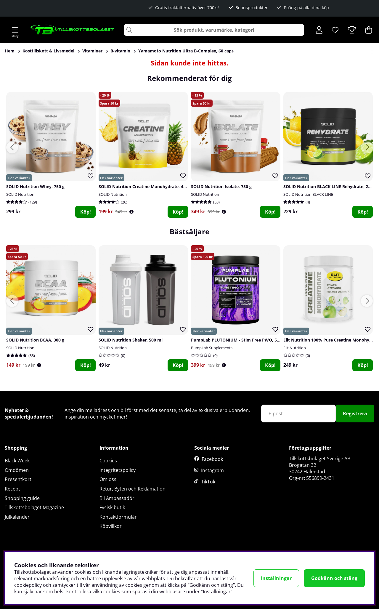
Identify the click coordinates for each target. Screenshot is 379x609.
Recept (12, 488)
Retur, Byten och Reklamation (132, 488)
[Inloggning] (319, 30)
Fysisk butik (112, 507)
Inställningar (276, 578)
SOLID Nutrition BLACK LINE (308, 194)
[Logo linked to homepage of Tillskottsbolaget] (72, 30)
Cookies (108, 460)
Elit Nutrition (294, 347)
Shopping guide (22, 498)
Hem (10, 51)
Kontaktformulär (118, 517)
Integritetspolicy (117, 470)
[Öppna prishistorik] (131, 211)
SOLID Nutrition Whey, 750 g (35, 186)
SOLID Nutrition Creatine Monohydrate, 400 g (145, 186)
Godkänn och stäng (334, 578)
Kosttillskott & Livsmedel (48, 51)
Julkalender (17, 517)
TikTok (208, 481)
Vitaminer (92, 51)
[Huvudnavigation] (15, 30)
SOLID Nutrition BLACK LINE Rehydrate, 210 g (329, 186)
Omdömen (17, 470)
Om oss (107, 479)
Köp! (85, 212)
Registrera (355, 413)
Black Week (17, 460)
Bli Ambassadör (116, 498)
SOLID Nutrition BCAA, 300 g (35, 340)
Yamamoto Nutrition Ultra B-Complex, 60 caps (186, 51)
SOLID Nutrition (20, 194)
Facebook (212, 459)
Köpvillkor (110, 526)
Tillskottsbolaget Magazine (34, 507)
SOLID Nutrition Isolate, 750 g (221, 186)
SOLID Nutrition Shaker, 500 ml (131, 340)
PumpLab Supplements (211, 347)
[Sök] (214, 30)
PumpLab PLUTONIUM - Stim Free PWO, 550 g (238, 340)
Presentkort (18, 479)
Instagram (212, 470)
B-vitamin (120, 51)
